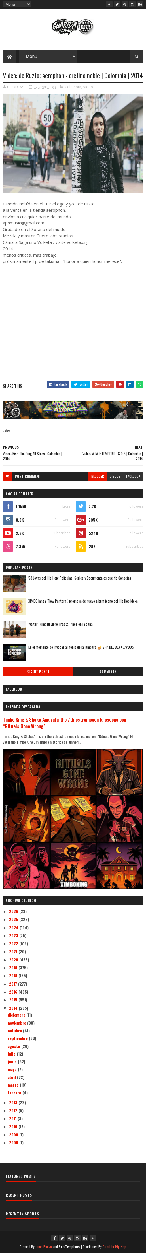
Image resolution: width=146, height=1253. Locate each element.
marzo (14, 1085)
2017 (13, 984)
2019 (13, 967)
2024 (14, 927)
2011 (13, 1118)
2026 (14, 911)
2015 (13, 1000)
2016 (13, 992)
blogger (97, 476)
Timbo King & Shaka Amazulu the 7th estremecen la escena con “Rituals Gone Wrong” (64, 722)
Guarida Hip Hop (114, 1246)
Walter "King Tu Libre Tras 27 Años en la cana (60, 624)
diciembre (17, 1015)
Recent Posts (38, 671)
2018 (13, 975)
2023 (14, 935)
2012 (13, 1110)
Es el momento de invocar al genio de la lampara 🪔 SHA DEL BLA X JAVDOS (81, 647)
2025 (14, 919)
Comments (108, 671)
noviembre (17, 1023)
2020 (14, 960)
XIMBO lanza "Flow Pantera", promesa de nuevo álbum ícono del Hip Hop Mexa (83, 601)
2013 (13, 1102)
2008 (14, 1142)
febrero (15, 1092)
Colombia (73, 86)
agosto (14, 1046)
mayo (13, 1069)
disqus (115, 476)
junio (13, 1061)
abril (12, 1077)
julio (12, 1054)
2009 (14, 1134)
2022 (14, 943)
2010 (13, 1126)
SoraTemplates (69, 1246)
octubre (15, 1030)
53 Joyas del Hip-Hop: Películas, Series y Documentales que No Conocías (79, 578)
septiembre (18, 1038)
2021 (13, 951)
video (88, 86)
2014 (14, 1008)
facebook (133, 476)
